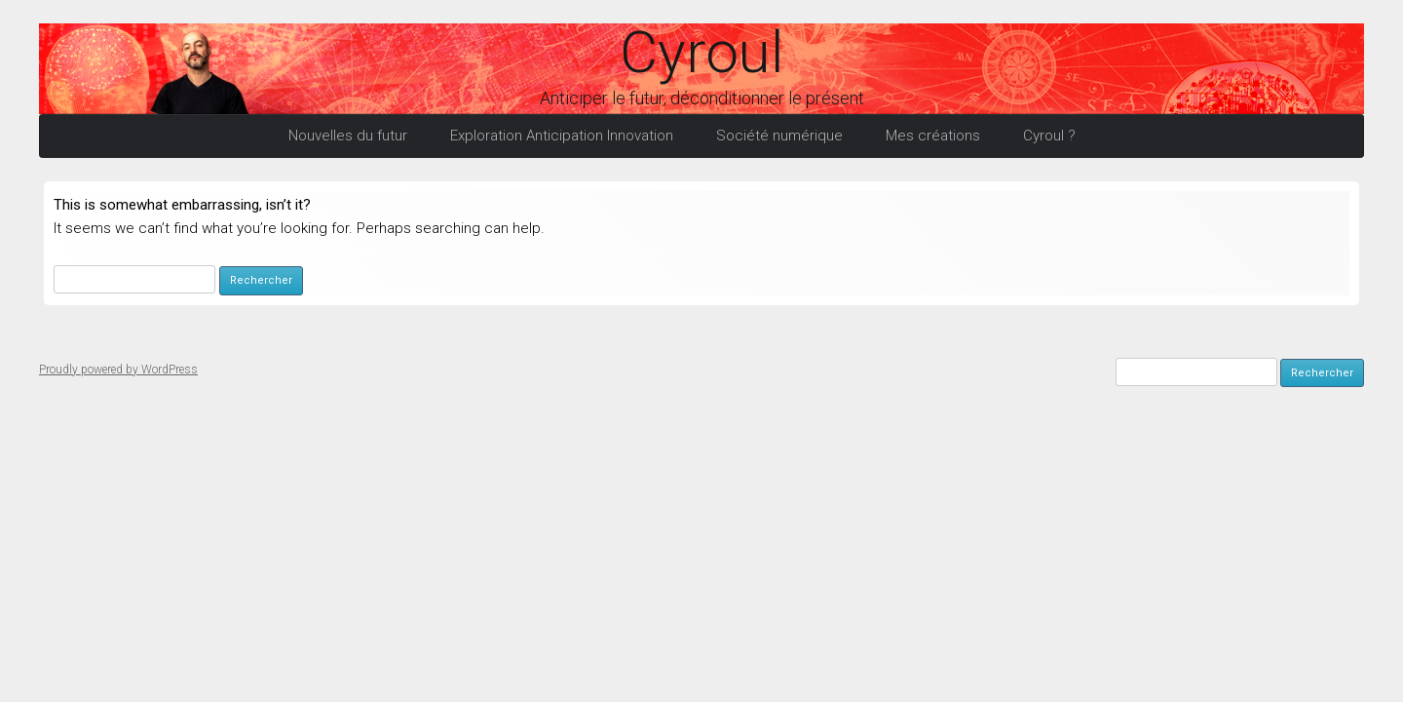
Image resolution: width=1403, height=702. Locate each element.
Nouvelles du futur (347, 135)
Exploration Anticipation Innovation (561, 135)
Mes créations (933, 135)
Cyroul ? (1049, 135)
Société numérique (779, 135)
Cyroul (701, 52)
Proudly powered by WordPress (118, 369)
